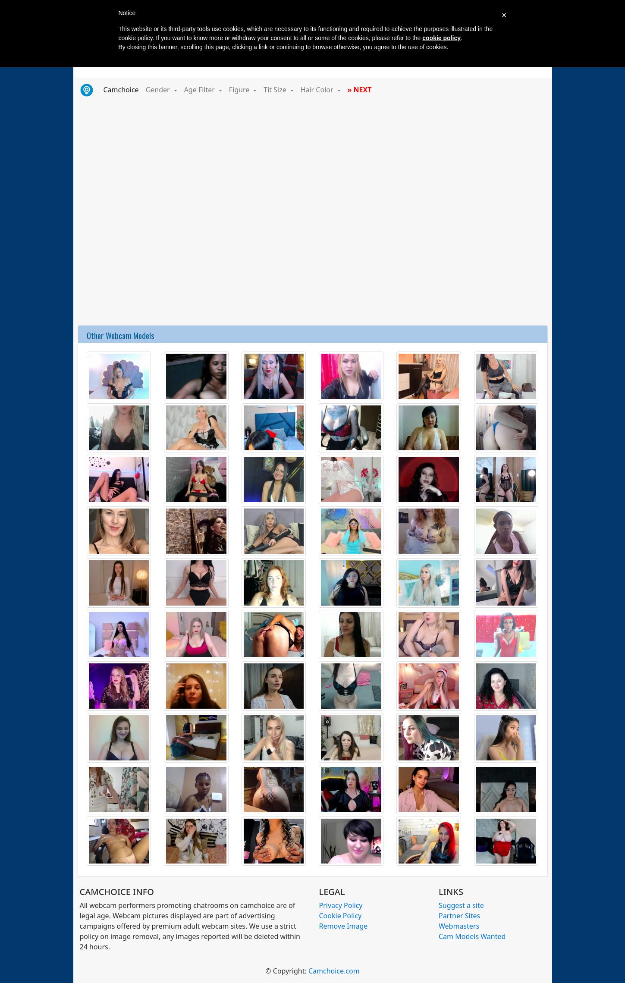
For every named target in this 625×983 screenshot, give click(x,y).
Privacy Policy (341, 905)
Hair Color (318, 89)
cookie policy (441, 38)
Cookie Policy (340, 915)
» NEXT (360, 89)
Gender (159, 89)
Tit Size (276, 89)
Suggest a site (461, 905)
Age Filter (200, 89)
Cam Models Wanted (472, 936)
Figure (240, 89)
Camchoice (123, 89)
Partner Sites (459, 915)
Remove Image (343, 926)
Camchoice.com (334, 971)
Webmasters (459, 926)
